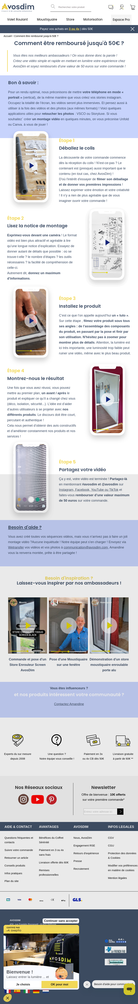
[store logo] (18, 7)
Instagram (66, 490)
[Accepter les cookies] (60, 984)
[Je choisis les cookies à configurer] (23, 984)
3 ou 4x (74, 29)
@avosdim (110, 484)
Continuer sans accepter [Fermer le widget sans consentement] (61, 861)
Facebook (82, 490)
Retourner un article (16, 857)
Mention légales (117, 877)
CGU (111, 845)
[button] (7, 998)
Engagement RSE (84, 845)
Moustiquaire (47, 19)
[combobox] (70, 7)
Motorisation (93, 19)
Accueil (8, 36)
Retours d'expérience (86, 853)
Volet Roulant (17, 19)
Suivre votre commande (18, 850)
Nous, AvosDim (82, 837)
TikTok (113, 490)
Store (70, 19)
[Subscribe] (120, 811)
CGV (111, 837)
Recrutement (81, 868)
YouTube (97, 490)
